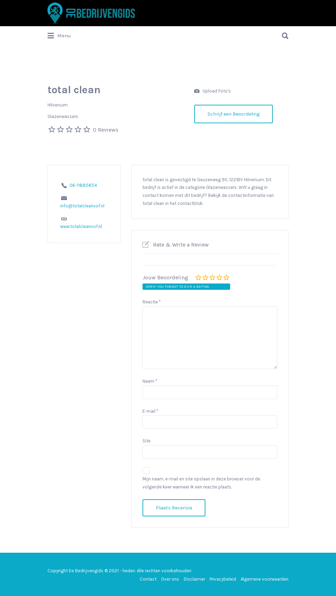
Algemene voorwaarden (264, 579)
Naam (150, 381)
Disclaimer (194, 579)
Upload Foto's (212, 91)
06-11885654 (83, 185)
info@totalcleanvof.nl (82, 205)
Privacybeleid (223, 579)
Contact (148, 579)
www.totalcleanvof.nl (81, 226)
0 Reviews (105, 129)
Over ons (170, 579)
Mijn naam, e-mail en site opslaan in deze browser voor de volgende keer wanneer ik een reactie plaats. (201, 483)
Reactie (152, 301)
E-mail (150, 411)
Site (147, 440)
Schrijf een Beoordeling (233, 114)
